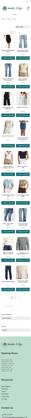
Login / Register (6, 386)
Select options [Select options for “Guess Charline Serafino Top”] (23, 86)
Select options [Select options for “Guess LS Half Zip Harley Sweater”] (9, 260)
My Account (4, 389)
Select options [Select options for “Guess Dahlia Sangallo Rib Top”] (9, 174)
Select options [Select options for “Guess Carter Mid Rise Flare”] (9, 86)
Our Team (4, 399)
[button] (14, 14)
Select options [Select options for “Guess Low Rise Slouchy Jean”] (23, 231)
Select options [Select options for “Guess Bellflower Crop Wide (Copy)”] (23, 58)
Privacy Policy (5, 396)
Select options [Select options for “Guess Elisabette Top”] (23, 174)
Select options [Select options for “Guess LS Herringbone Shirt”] (23, 260)
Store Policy (4, 394)
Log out (3, 391)
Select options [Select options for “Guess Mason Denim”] (9, 289)
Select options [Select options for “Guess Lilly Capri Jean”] (9, 231)
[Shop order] (22, 27)
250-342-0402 (8, 414)
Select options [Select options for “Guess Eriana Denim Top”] (9, 202)
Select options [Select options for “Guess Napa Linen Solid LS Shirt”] (23, 289)
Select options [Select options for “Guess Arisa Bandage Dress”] (9, 58)
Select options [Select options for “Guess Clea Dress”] (23, 115)
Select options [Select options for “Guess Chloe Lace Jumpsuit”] (9, 115)
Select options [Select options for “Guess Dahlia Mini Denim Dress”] (23, 145)
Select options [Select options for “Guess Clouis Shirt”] (9, 145)
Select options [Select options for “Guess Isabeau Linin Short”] (23, 202)
